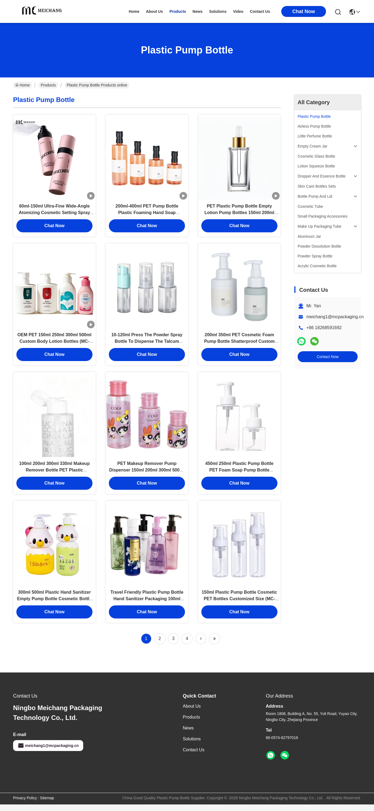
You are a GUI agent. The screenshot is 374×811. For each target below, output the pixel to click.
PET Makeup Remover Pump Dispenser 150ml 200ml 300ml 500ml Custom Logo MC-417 (147, 475)
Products (48, 85)
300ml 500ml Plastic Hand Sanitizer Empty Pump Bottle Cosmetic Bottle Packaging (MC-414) (54, 605)
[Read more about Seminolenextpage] (201, 645)
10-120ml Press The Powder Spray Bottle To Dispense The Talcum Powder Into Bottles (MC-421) (146, 344)
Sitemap (47, 804)
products (177, 11)
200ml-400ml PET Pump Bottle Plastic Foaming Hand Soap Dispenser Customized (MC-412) (146, 214)
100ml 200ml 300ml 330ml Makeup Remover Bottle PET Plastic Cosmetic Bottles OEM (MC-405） (54, 475)
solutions (217, 11)
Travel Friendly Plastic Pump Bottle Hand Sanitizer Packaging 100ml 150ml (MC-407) (147, 605)
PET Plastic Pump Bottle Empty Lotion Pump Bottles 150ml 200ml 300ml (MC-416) (239, 214)
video (238, 11)
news (198, 11)
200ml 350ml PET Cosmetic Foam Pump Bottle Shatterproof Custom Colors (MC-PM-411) (239, 344)
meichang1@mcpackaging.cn (335, 316)
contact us (260, 11)
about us (154, 11)
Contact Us (193, 756)
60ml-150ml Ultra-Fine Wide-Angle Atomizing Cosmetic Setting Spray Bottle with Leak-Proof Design (54, 214)
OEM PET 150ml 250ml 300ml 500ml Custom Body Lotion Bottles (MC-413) (54, 344)
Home (134, 11)
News (188, 734)
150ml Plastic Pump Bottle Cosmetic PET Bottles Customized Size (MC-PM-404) (239, 605)
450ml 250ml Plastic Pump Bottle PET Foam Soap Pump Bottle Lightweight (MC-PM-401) (239, 475)
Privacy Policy (25, 804)
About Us (192, 712)
